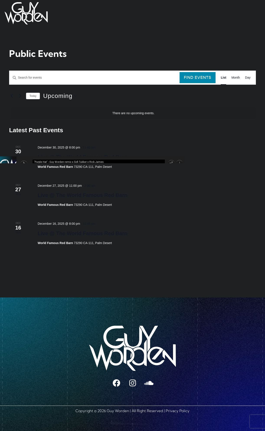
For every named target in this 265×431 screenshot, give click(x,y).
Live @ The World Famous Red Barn (83, 195)
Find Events (197, 77)
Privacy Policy (178, 410)
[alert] (133, 113)
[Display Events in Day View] (247, 77)
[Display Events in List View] (223, 77)
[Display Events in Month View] (235, 77)
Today (32, 95)
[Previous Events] (11, 96)
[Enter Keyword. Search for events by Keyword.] (94, 77)
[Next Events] (20, 96)
